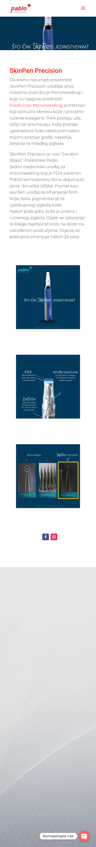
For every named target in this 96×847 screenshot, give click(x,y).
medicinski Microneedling (36, 105)
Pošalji (55, 813)
